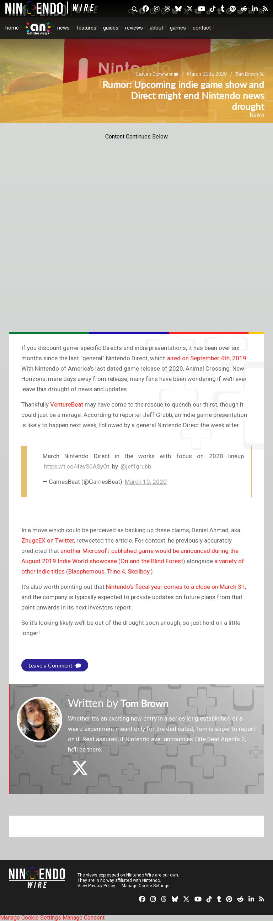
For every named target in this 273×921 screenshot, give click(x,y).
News (63, 28)
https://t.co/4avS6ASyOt (76, 466)
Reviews (134, 28)
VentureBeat (66, 404)
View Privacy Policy (96, 885)
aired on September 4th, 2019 (206, 358)
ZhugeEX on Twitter (47, 540)
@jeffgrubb (136, 466)
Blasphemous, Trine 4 (96, 571)
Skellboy (138, 571)
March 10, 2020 (146, 481)
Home (12, 28)
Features (86, 28)
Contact (202, 28)
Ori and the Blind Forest (152, 561)
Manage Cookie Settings (146, 885)
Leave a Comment (54, 665)
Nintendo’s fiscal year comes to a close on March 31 (175, 586)
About (156, 28)
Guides (110, 28)
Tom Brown (147, 702)
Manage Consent (84, 917)
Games (178, 28)
